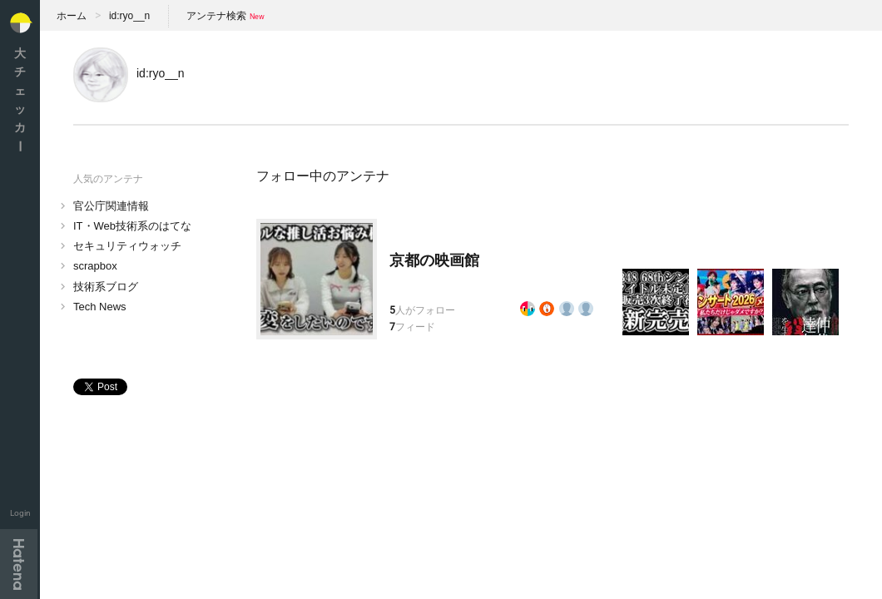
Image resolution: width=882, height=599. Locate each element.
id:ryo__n (129, 16)
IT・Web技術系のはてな (132, 226)
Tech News (99, 306)
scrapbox (95, 266)
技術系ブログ (105, 286)
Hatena (18, 564)
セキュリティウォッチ (127, 246)
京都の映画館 (434, 260)
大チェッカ (20, 99)
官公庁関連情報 (111, 206)
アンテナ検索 (216, 16)
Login (20, 512)
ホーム (72, 16)
